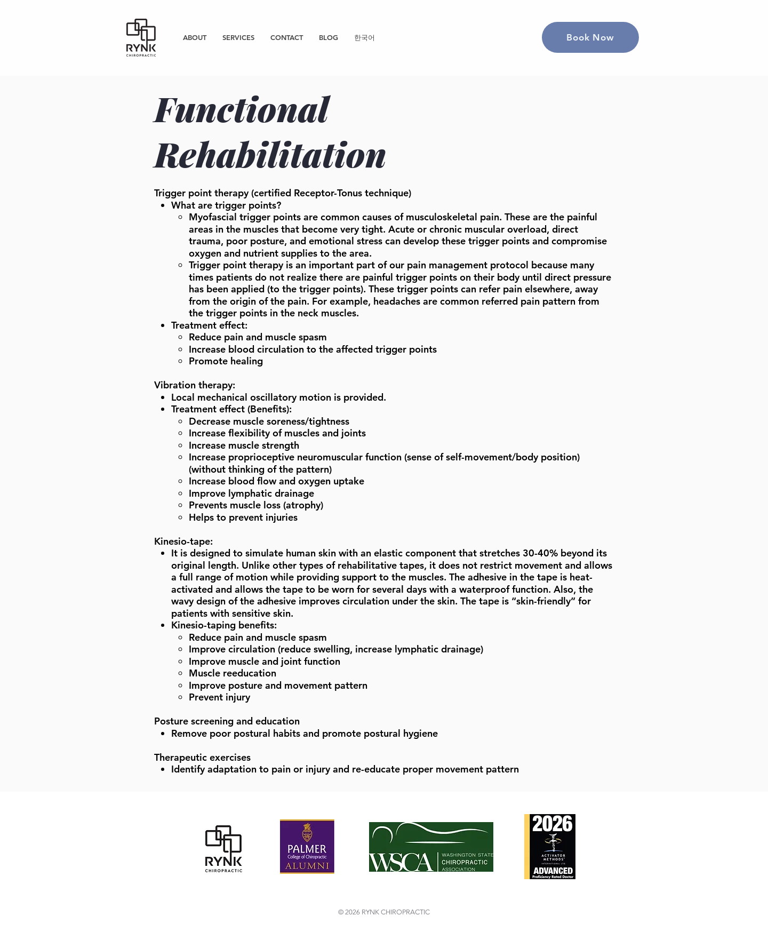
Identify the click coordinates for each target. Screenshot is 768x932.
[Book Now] (590, 37)
